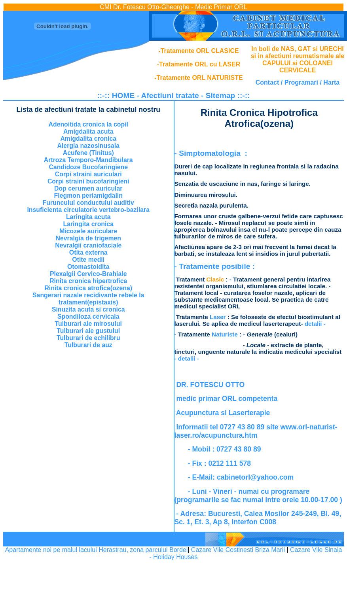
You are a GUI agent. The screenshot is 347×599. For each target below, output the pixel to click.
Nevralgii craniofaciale (88, 245)
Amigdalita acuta (88, 131)
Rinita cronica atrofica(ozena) (88, 288)
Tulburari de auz (88, 345)
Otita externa (88, 252)
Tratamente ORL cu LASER (199, 64)
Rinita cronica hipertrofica (88, 281)
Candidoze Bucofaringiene (88, 167)
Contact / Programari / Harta (298, 82)
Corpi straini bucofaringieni (88, 181)
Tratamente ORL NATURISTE (200, 77)
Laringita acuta (88, 217)
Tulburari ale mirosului (88, 323)
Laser (218, 317)
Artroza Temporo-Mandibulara (88, 160)
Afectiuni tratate (170, 95)
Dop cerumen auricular (88, 188)
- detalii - (313, 323)
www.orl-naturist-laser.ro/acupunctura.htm (256, 431)
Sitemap (220, 95)
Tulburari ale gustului (88, 330)
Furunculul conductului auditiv (88, 202)
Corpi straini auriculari (88, 174)
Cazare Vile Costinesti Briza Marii (238, 549)
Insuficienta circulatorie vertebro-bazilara (88, 209)
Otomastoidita (88, 266)
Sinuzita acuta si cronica (88, 309)
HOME (123, 95)
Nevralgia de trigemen (88, 238)
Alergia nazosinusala (88, 145)
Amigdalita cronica (88, 138)
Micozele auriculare (88, 231)
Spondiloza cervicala (88, 316)
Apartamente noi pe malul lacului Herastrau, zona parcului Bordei (96, 549)
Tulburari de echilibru (88, 337)
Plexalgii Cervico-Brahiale (88, 273)
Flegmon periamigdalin (88, 195)
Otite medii (88, 259)
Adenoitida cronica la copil (88, 124)
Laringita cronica (88, 224)
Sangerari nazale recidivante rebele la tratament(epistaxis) (88, 299)
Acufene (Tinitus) (88, 152)
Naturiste (225, 334)
